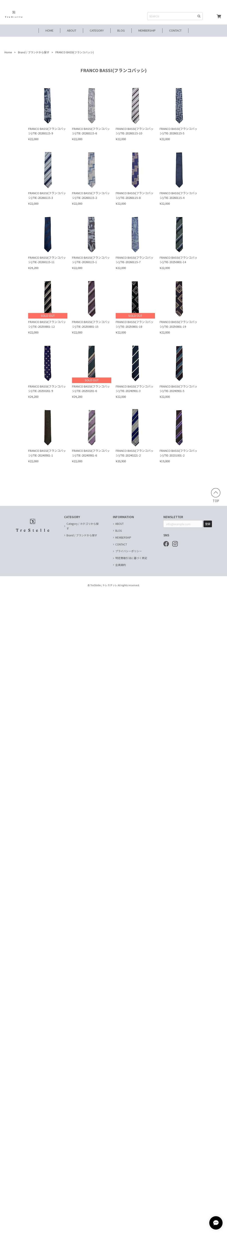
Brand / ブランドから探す (33, 52)
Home (8, 52)
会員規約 (120, 565)
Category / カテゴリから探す (83, 526)
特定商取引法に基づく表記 (131, 558)
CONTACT (175, 30)
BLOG (121, 30)
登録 (207, 524)
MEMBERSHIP (123, 537)
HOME (49, 30)
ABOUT (71, 30)
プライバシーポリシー (128, 551)
